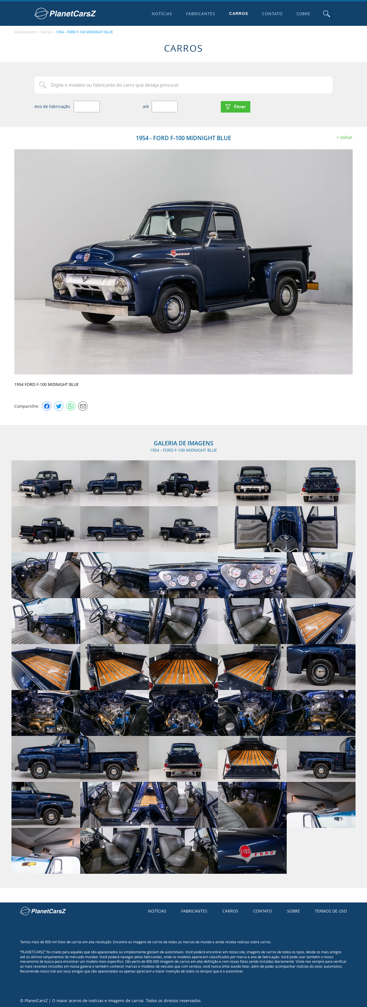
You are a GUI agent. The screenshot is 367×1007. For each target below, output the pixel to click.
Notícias (161, 13)
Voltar (346, 136)
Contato (271, 13)
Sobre (303, 13)
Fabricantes (200, 13)
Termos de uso (331, 910)
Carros (238, 13)
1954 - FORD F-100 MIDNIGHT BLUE (84, 32)
